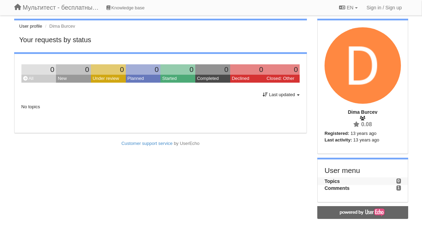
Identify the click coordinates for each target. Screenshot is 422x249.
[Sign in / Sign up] (384, 7)
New (62, 78)
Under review (106, 78)
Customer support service (146, 143)
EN (348, 7)
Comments (337, 188)
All (28, 78)
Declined (241, 78)
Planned (136, 78)
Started (169, 78)
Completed (208, 78)
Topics (332, 181)
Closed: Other (280, 78)
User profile (30, 26)
